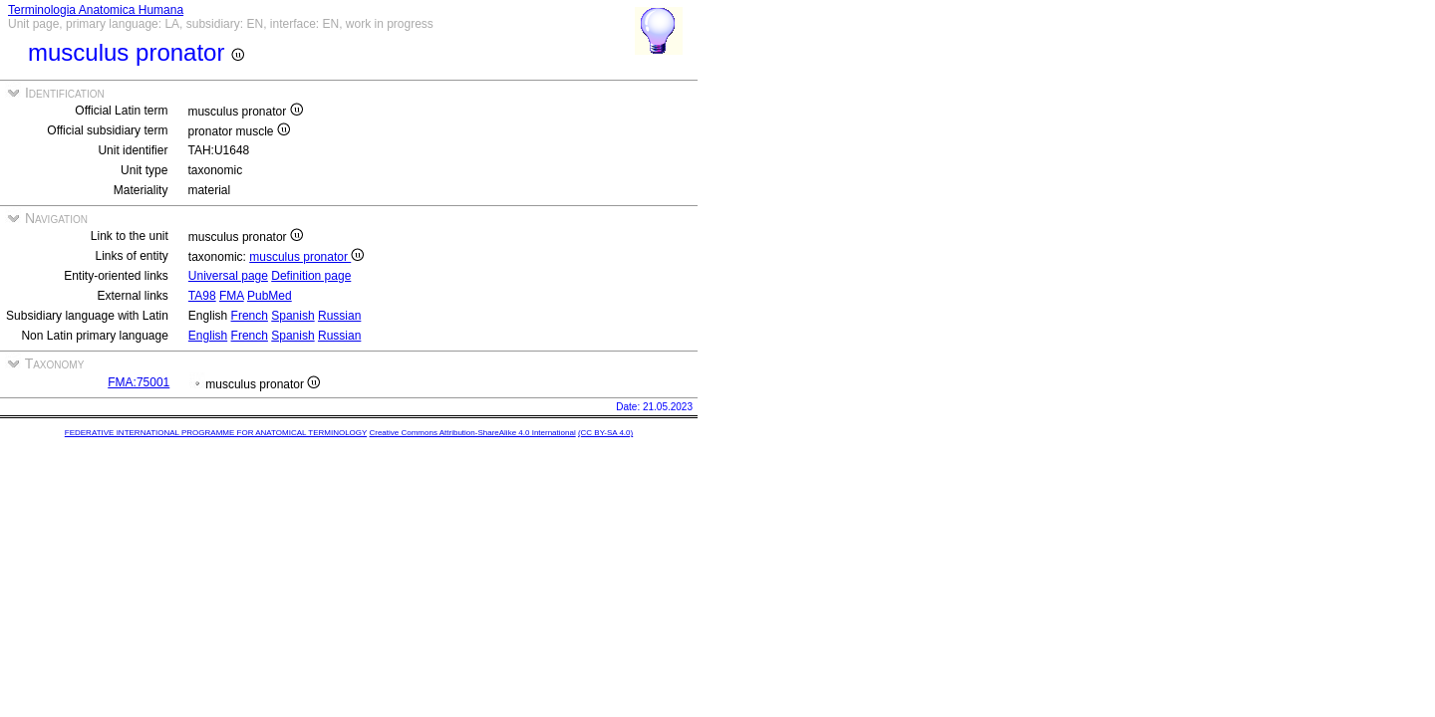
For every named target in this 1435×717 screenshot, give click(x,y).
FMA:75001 (138, 382)
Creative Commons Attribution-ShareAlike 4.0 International (472, 432)
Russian (339, 316)
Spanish (292, 316)
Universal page (228, 276)
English (207, 336)
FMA (231, 296)
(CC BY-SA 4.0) (605, 432)
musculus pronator (306, 257)
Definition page (311, 276)
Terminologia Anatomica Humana (95, 10)
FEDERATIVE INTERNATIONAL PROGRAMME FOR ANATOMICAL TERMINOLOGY (216, 432)
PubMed (269, 296)
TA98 (202, 296)
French (249, 316)
